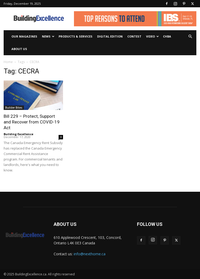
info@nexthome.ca (89, 253)
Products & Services (75, 36)
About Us (19, 49)
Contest (134, 36)
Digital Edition (110, 36)
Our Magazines (24, 36)
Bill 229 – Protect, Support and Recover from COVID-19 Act (32, 122)
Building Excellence (18, 134)
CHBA (167, 36)
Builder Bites (13, 107)
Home (8, 62)
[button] (190, 36)
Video (152, 36)
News (48, 36)
